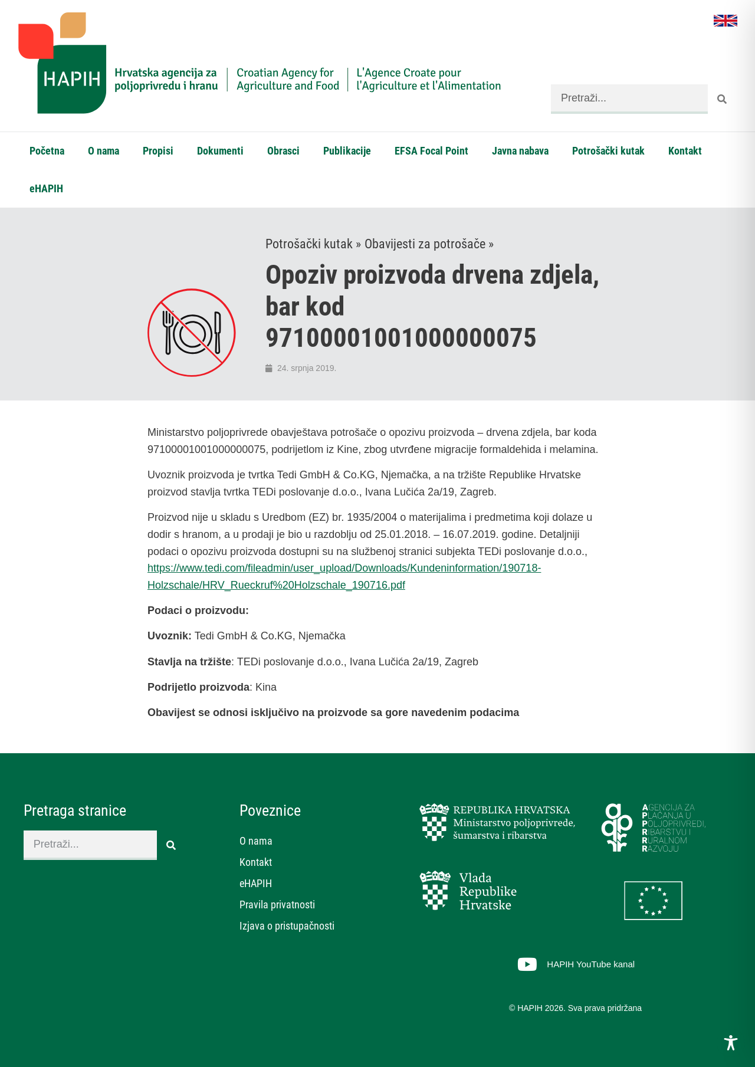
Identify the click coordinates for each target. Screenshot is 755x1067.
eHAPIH (46, 188)
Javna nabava (520, 151)
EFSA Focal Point (431, 151)
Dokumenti (220, 151)
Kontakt (685, 151)
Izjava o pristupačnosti (286, 926)
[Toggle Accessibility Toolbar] (730, 1042)
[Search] (722, 99)
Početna (46, 151)
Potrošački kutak (608, 151)
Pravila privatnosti (277, 904)
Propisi (158, 151)
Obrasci (283, 151)
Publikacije (347, 151)
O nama (103, 151)
